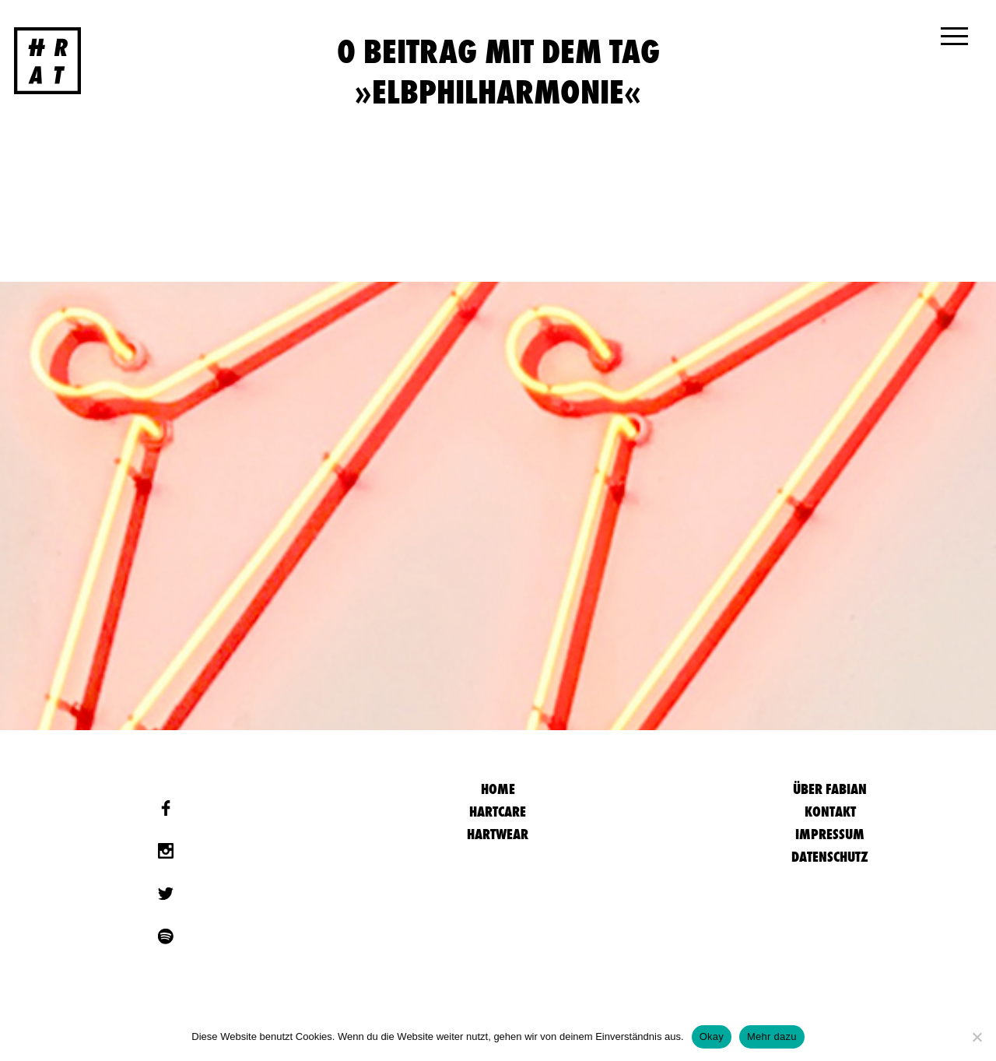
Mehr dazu (772, 1036)
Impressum (829, 834)
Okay (712, 1036)
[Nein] (976, 1037)
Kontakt (830, 811)
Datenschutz (829, 856)
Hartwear (497, 834)
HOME (498, 789)
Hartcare (497, 811)
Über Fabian (830, 789)
